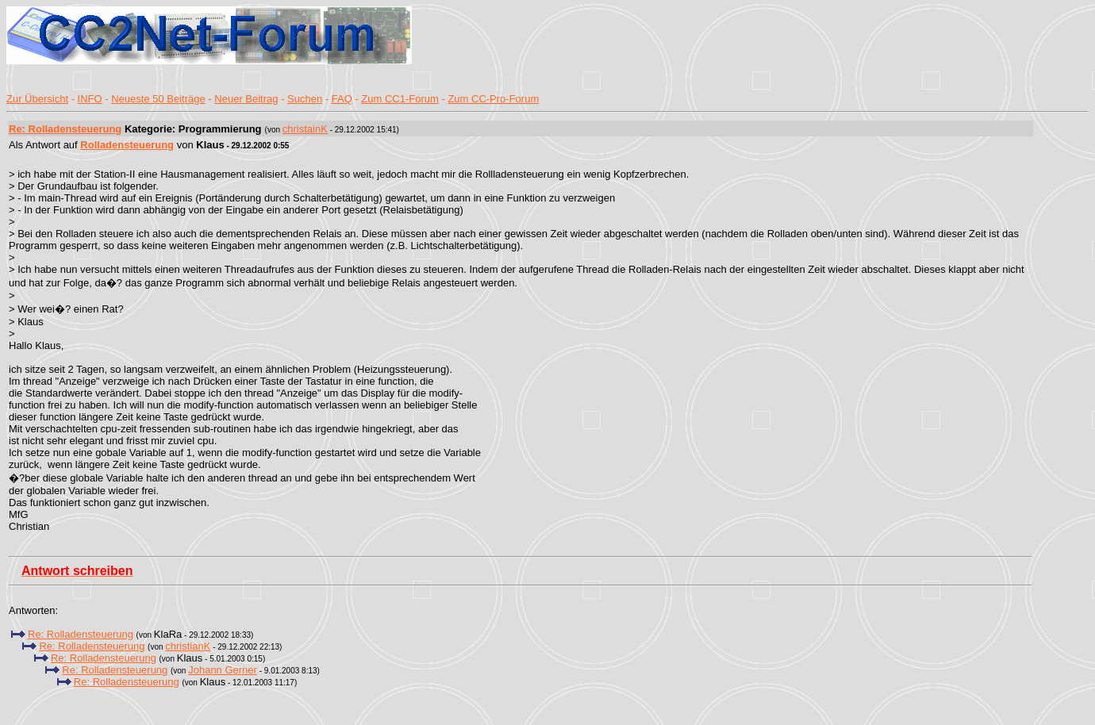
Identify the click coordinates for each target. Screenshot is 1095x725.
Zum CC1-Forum (400, 99)
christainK (305, 129)
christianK (187, 646)
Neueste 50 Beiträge (158, 99)
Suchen (304, 99)
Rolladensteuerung (127, 145)
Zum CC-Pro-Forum (493, 99)
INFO (90, 99)
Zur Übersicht (37, 99)
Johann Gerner (222, 670)
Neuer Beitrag (246, 99)
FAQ (342, 99)
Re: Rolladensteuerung (65, 129)
